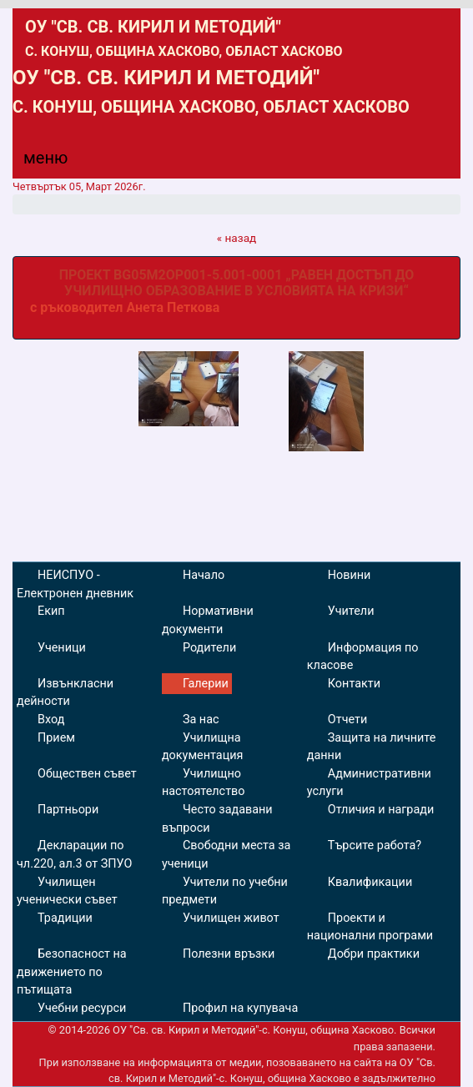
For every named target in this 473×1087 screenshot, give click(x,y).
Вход (51, 719)
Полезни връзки (228, 954)
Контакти (354, 684)
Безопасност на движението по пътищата (72, 972)
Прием (56, 738)
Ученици (62, 648)
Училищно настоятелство (203, 783)
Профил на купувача (240, 1008)
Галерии (206, 684)
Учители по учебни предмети (225, 891)
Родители (209, 648)
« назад (237, 237)
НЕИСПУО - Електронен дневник (75, 584)
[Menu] (36, 162)
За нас (201, 719)
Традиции (65, 918)
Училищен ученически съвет (67, 891)
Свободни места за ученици (226, 854)
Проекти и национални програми (370, 927)
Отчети (347, 719)
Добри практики (374, 954)
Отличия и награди (381, 810)
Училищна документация (202, 747)
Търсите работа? (374, 845)
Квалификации (370, 882)
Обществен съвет (87, 774)
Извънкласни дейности (65, 693)
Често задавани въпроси (217, 819)
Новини (349, 575)
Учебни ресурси (82, 1008)
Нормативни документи (208, 620)
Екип (51, 611)
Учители (351, 611)
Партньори (68, 810)
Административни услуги (369, 783)
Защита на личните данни (371, 747)
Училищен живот (231, 918)
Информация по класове (363, 657)
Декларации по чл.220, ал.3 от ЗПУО (74, 854)
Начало (203, 575)
